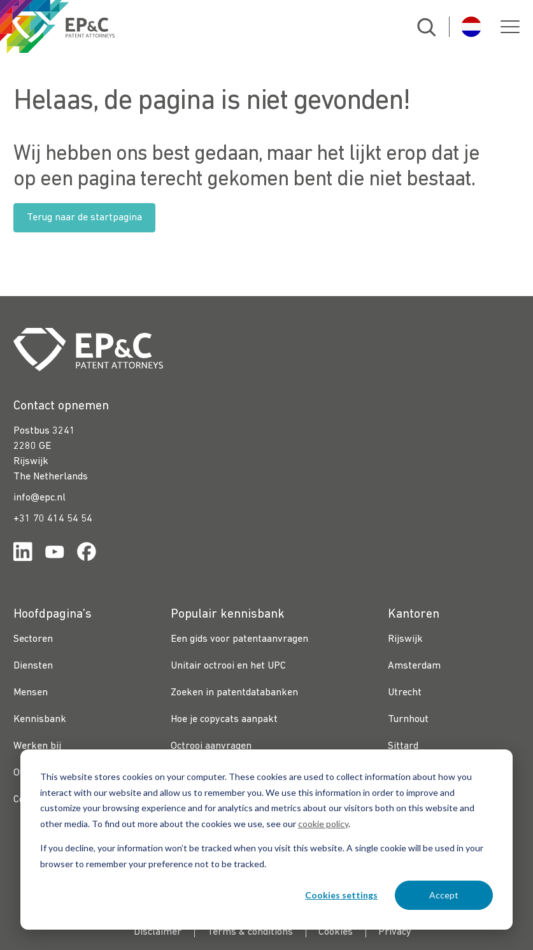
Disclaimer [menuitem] (157, 932)
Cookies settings (341, 895)
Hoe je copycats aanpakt (224, 719)
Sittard (403, 746)
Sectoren (33, 639)
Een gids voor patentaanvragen (239, 639)
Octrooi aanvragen (211, 746)
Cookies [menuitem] (335, 932)
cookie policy (323, 823)
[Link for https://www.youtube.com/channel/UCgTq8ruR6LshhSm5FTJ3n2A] (54, 554)
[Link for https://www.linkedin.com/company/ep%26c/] (22, 554)
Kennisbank (39, 719)
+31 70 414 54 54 (52, 519)
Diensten (33, 666)
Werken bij (37, 746)
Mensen (30, 693)
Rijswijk (405, 639)
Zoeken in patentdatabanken (234, 693)
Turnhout (408, 719)
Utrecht (405, 693)
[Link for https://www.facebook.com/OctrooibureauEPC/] (86, 554)
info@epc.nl (39, 498)
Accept (443, 895)
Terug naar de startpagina (84, 218)
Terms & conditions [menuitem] (250, 932)
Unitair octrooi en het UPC (228, 666)
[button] (510, 26)
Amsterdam (414, 666)
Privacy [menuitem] (394, 932)
